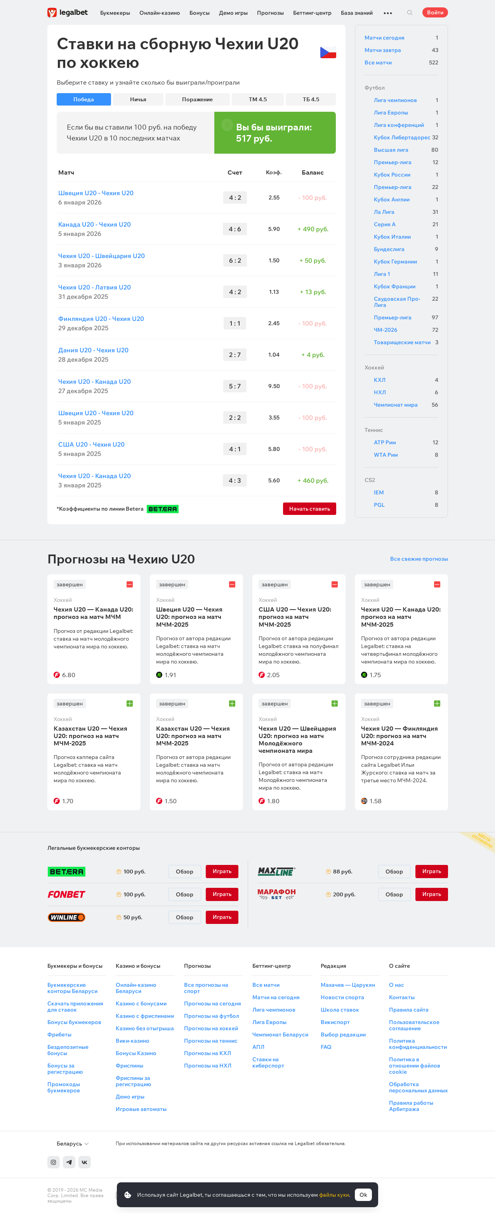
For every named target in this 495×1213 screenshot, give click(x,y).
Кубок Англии (406, 199)
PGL (406, 505)
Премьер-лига (406, 162)
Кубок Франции (406, 286)
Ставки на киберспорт (268, 1062)
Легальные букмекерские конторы (93, 847)
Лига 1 (406, 274)
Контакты (402, 997)
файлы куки (334, 1194)
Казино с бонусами (141, 1003)
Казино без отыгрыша (145, 1028)
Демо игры (233, 13)
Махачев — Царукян (348, 984)
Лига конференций (406, 125)
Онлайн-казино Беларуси (136, 988)
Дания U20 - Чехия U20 (93, 350)
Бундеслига (406, 249)
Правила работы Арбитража (411, 1105)
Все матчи (401, 62)
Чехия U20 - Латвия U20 (94, 287)
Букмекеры (115, 13)
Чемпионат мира (406, 405)
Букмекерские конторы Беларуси (72, 988)
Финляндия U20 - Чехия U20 (101, 318)
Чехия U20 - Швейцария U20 (101, 256)
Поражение (197, 99)
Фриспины (129, 1065)
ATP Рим (406, 442)
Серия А (406, 224)
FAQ (326, 1046)
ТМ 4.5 (258, 99)
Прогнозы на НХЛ (207, 1065)
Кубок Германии (406, 261)
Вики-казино (132, 1040)
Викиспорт (335, 1022)
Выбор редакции (343, 1034)
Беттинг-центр (312, 13)
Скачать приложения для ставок (75, 1006)
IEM (406, 492)
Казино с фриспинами (145, 1015)
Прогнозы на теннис (211, 1040)
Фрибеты (59, 1034)
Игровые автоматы (141, 1109)
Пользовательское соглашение (414, 1025)
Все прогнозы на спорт (206, 988)
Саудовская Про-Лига (406, 302)
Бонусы (199, 13)
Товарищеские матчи (406, 342)
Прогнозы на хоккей (211, 1028)
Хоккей (374, 367)
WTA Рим (406, 455)
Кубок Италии (406, 237)
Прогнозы (270, 13)
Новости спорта (342, 997)
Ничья (138, 99)
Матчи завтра (401, 50)
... (388, 10)
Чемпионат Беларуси (280, 1034)
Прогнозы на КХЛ (207, 1053)
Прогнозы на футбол (211, 1015)
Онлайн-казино (159, 13)
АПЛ (258, 1046)
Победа (83, 99)
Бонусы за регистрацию (65, 1068)
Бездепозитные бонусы (68, 1050)
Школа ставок (340, 1009)
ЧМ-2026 (406, 330)
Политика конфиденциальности (418, 1043)
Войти (435, 12)
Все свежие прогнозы (419, 559)
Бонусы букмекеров (74, 1022)
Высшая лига (406, 150)
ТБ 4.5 (311, 99)
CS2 (370, 480)
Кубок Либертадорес (406, 137)
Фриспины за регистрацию (133, 1081)
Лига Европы (406, 112)
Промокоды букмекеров (63, 1087)
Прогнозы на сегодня (212, 1003)
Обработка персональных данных (418, 1087)
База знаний (357, 13)
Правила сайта (409, 1009)
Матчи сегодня (401, 38)
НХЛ (406, 392)
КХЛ (406, 380)
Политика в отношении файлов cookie (414, 1065)
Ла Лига (406, 212)
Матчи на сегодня (276, 997)
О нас (396, 984)
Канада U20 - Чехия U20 (94, 224)
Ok (363, 1194)
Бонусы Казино (136, 1053)
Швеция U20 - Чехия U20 (96, 193)
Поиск (410, 12)
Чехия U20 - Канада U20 (94, 381)
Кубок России (406, 175)
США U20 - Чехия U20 (91, 444)
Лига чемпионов (406, 100)
